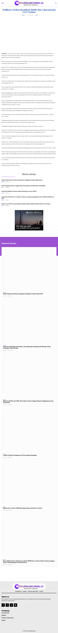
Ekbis (3, 181)
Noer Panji (5, 350)
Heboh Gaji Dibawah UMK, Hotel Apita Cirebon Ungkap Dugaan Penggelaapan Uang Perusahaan (28, 401)
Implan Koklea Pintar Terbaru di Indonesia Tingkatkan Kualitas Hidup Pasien (22, 180)
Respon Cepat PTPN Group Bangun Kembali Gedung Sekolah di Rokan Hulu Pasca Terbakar (26, 203)
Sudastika (4, 295)
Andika (23, 15)
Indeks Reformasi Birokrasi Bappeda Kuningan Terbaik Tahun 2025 (23, 294)
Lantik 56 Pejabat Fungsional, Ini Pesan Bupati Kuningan (20, 455)
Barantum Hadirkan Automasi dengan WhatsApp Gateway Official (19, 191)
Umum (36, 15)
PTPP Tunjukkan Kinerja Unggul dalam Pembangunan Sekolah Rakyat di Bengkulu (23, 185)
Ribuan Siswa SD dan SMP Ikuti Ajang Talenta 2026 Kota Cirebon (22, 508)
